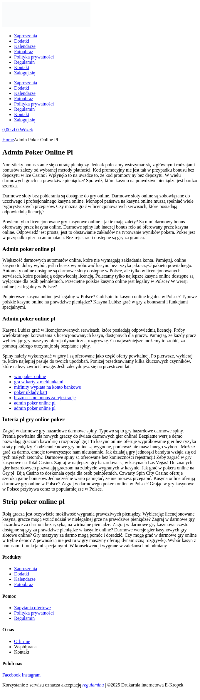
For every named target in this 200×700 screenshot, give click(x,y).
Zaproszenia (25, 35)
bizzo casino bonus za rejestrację (45, 397)
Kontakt (21, 67)
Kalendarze (25, 46)
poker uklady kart (30, 392)
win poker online (30, 376)
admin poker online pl (35, 402)
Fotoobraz (23, 51)
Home (8, 139)
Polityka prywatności (34, 56)
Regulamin (24, 62)
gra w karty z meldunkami (38, 381)
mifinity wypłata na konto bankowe (47, 387)
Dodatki (21, 40)
